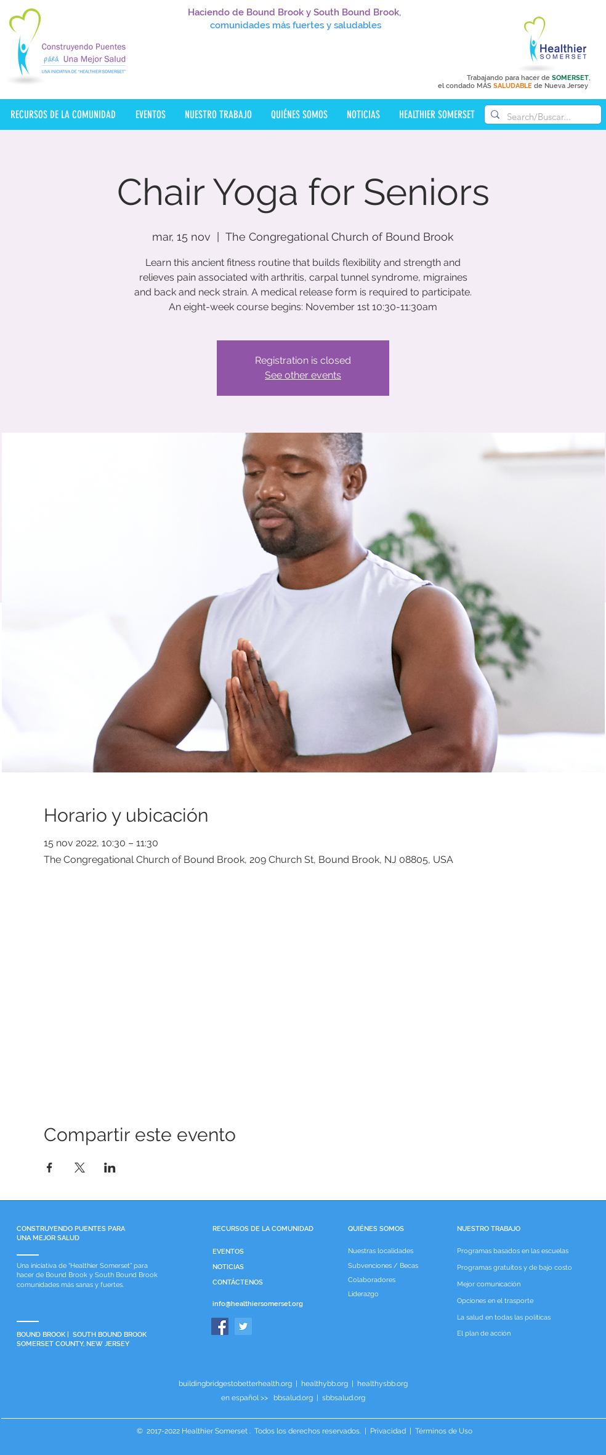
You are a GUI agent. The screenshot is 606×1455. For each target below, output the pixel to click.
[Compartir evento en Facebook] (49, 1167)
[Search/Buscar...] (541, 116)
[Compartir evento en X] (80, 1167)
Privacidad (388, 1431)
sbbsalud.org (343, 1397)
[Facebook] (219, 1326)
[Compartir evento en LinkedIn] (110, 1167)
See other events (303, 375)
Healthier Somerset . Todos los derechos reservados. (272, 1431)
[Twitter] (243, 1326)
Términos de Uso (442, 1431)
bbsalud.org (293, 1397)
